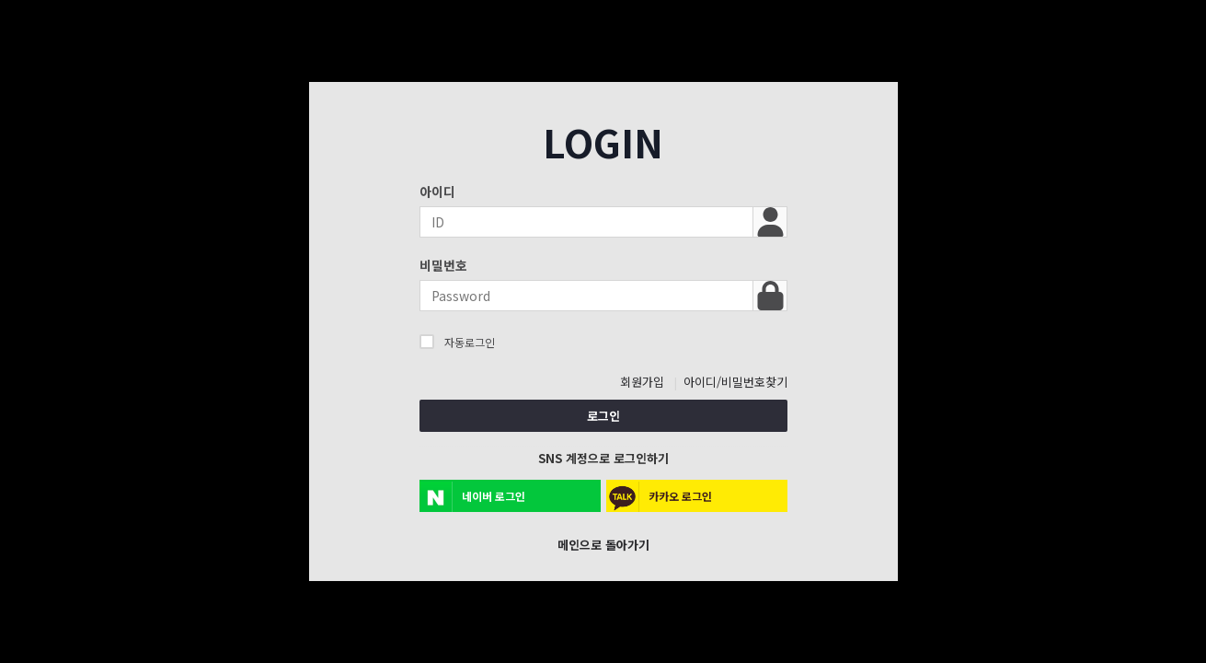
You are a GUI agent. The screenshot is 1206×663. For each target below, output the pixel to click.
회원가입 (642, 381)
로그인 (603, 416)
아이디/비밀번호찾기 (735, 381)
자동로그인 (457, 341)
